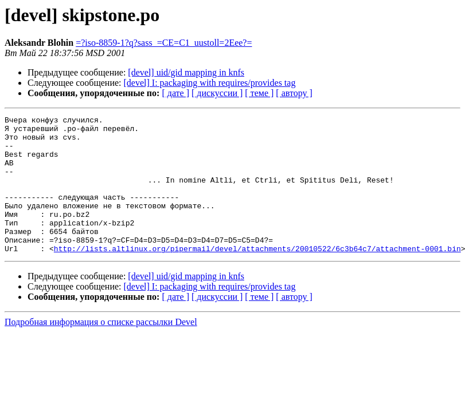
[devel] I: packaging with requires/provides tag (210, 83)
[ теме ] (259, 93)
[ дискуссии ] (217, 93)
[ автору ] (294, 93)
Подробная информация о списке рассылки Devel (101, 349)
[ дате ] (175, 93)
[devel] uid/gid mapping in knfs (186, 72)
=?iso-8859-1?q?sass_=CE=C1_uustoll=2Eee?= (164, 42)
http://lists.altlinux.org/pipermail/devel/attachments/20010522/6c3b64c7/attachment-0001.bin (257, 276)
